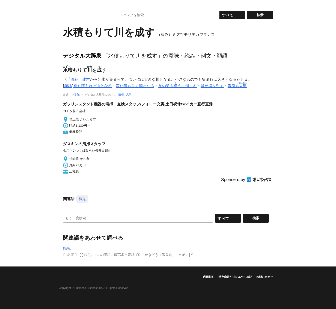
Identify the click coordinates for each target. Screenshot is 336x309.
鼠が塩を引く (212, 86)
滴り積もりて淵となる (135, 86)
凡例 (129, 94)
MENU (67, 4)
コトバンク (84, 15)
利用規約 (208, 277)
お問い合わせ (264, 277)
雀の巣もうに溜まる (177, 86)
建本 (86, 79)
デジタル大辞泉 (82, 56)
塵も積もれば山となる (92, 86)
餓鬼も (237, 86)
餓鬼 (82, 199)
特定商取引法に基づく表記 (235, 277)
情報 (121, 94)
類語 (68, 86)
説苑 (74, 79)
